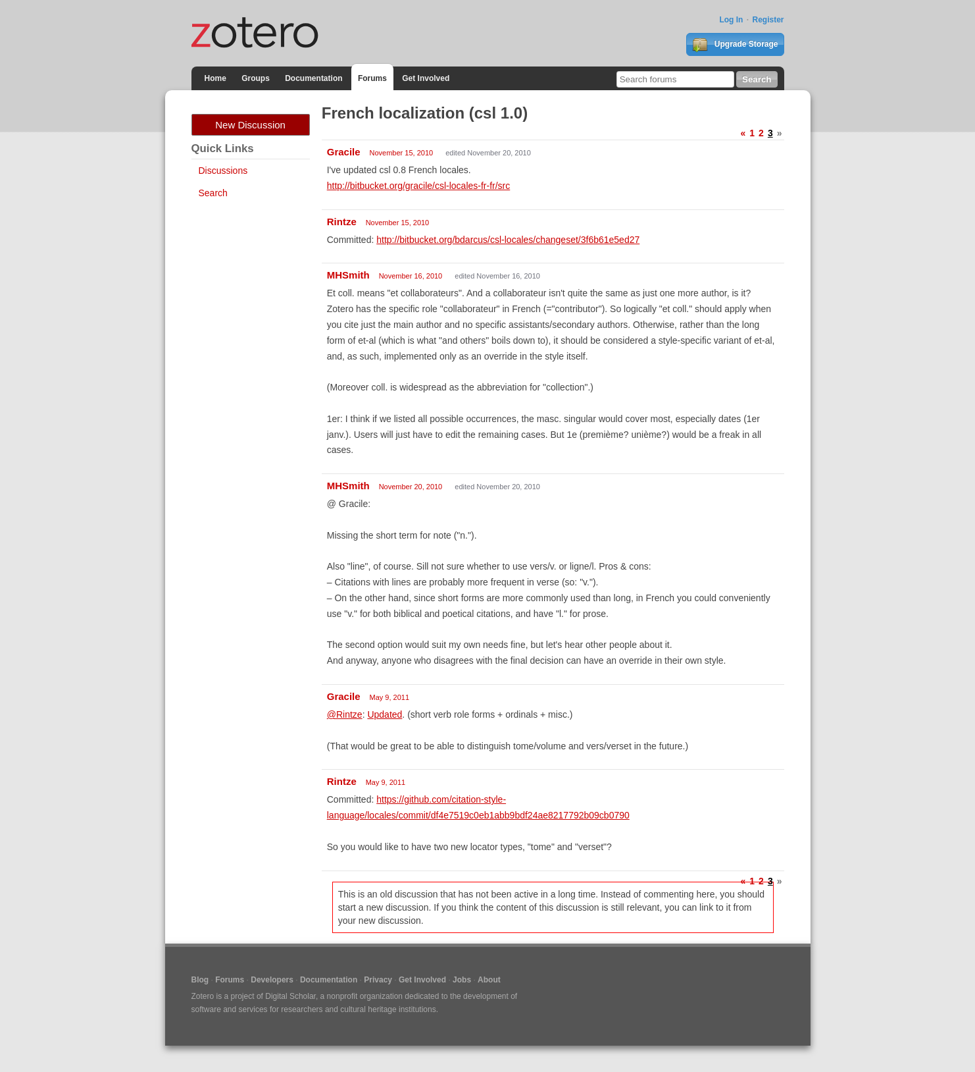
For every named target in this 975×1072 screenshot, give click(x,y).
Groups (255, 78)
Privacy (378, 979)
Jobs (462, 979)
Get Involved (425, 78)
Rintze (342, 221)
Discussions (223, 170)
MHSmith (348, 275)
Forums (372, 78)
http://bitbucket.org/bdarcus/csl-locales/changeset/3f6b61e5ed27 (507, 239)
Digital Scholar (290, 996)
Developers (272, 979)
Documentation (313, 78)
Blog (200, 979)
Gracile (344, 151)
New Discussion (250, 124)
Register (768, 19)
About (489, 979)
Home (215, 78)
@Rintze (344, 714)
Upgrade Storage (735, 45)
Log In (731, 19)
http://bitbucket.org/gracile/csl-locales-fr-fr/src (419, 185)
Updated (384, 714)
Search (213, 193)
